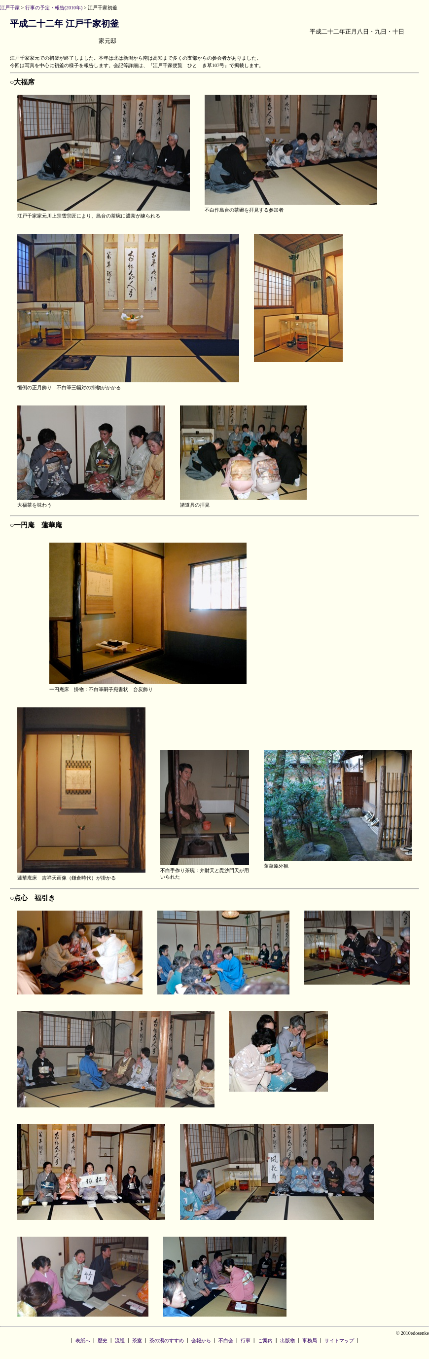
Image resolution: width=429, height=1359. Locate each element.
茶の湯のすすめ (166, 1340)
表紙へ (82, 1340)
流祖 (120, 1340)
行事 (245, 1340)
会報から (201, 1340)
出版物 (287, 1340)
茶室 (137, 1340)
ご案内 (265, 1340)
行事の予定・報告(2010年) (54, 7)
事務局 (309, 1340)
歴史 (102, 1340)
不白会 (225, 1340)
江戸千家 (10, 7)
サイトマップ (339, 1340)
